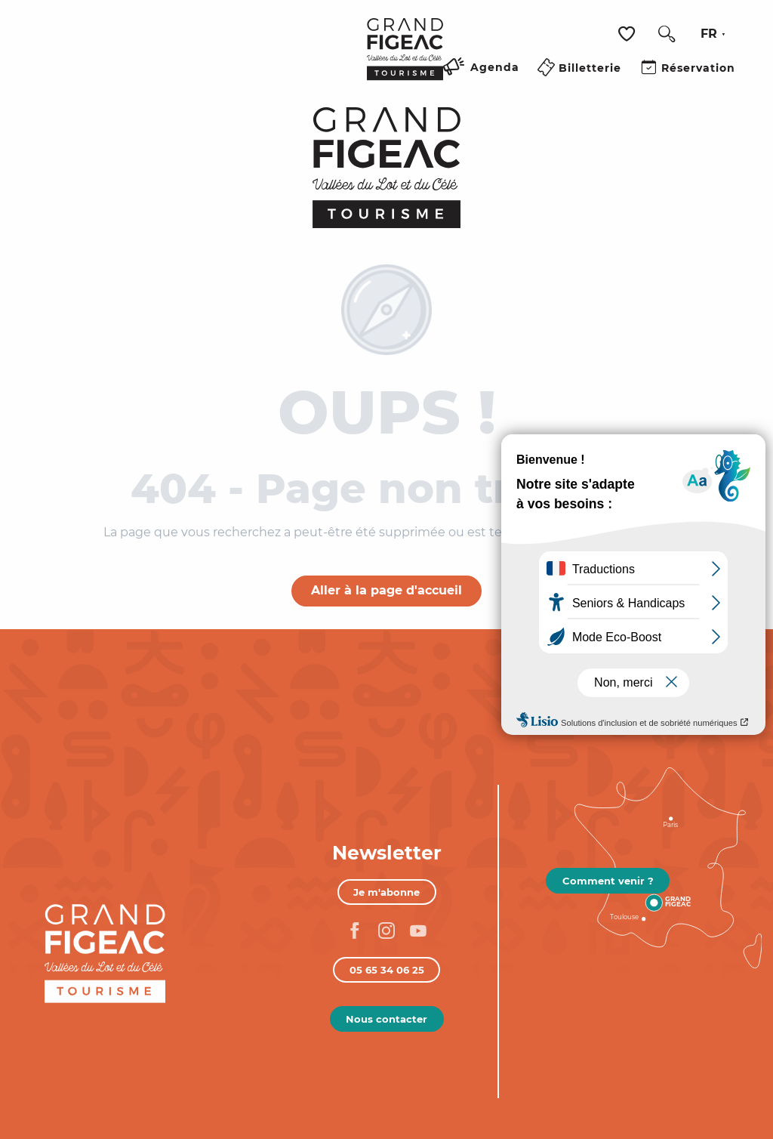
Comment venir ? (608, 881)
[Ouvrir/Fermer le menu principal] (336, 85)
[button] (666, 34)
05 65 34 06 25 (387, 970)
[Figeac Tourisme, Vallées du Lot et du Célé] (387, 167)
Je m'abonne (386, 892)
